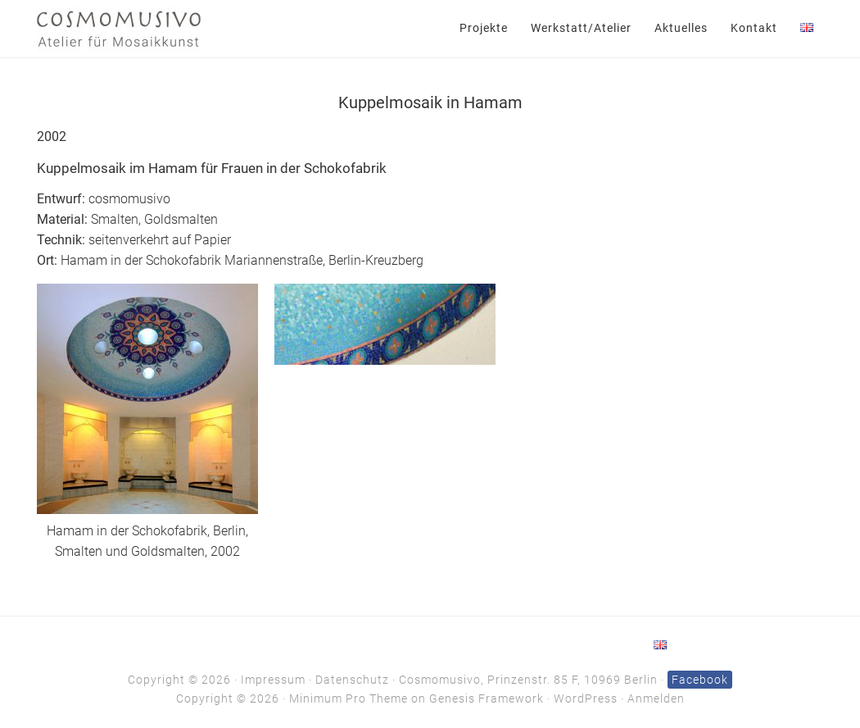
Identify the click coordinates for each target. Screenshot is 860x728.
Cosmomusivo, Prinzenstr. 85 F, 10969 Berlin (528, 679)
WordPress (586, 698)
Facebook (700, 679)
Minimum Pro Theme (348, 698)
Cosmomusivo (119, 28)
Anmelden (656, 698)
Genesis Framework (486, 698)
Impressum (273, 679)
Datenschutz (352, 679)
